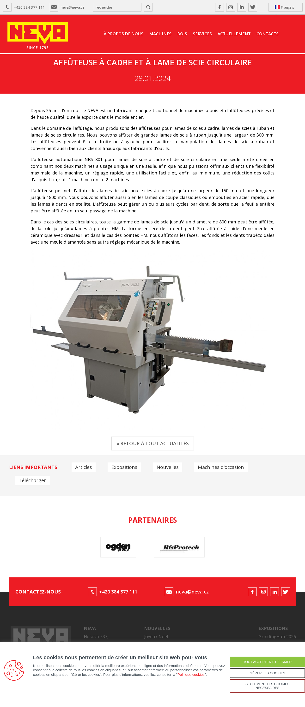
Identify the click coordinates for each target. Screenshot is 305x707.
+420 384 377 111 (29, 7)
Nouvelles (168, 467)
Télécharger (32, 480)
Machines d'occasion (221, 467)
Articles (83, 467)
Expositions (124, 467)
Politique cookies (191, 674)
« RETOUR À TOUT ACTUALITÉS (152, 443)
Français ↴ (284, 8)
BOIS (182, 33)
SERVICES (202, 33)
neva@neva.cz (72, 7)
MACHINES (160, 33)
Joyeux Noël (156, 636)
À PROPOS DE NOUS (123, 33)
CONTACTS (267, 33)
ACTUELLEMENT (234, 33)
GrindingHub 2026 (277, 636)
